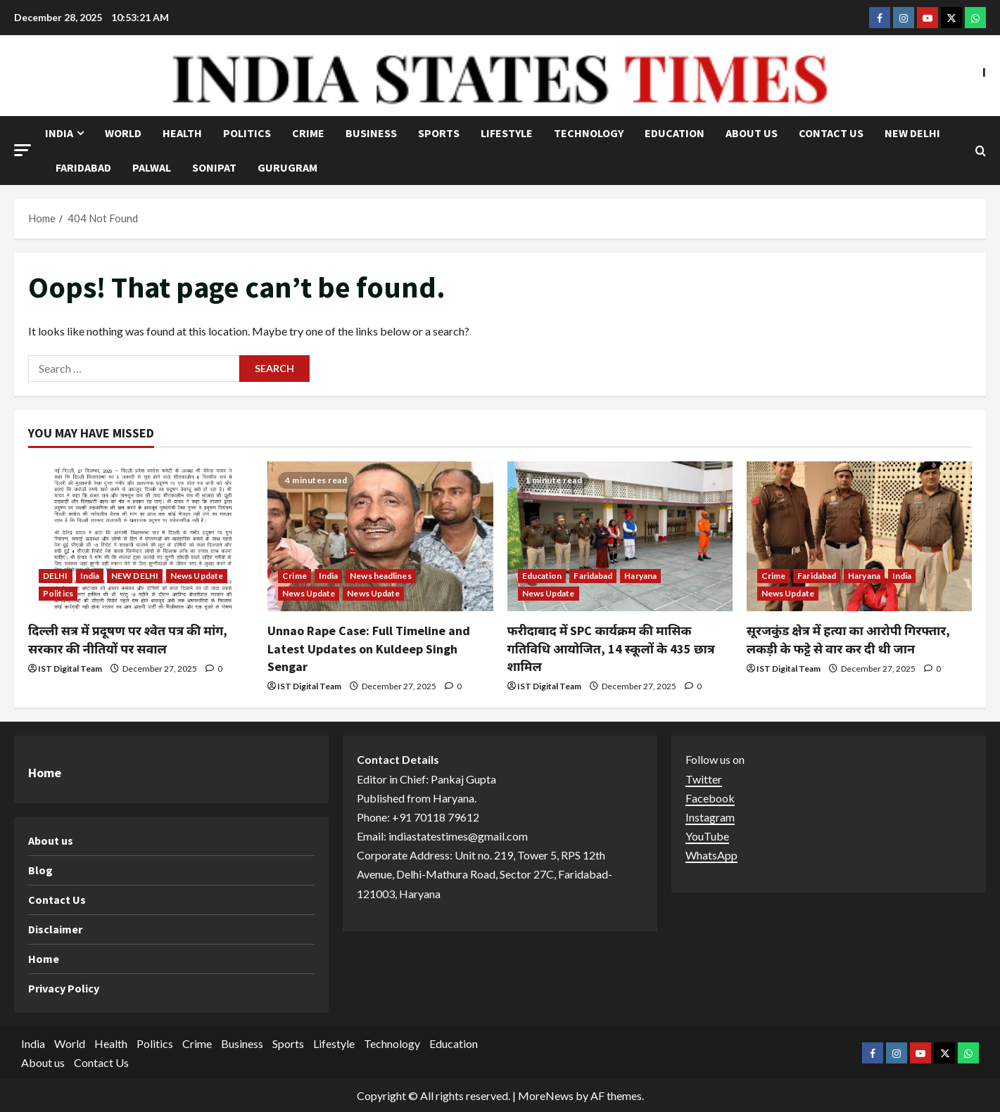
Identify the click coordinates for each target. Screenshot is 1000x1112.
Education (674, 133)
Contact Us (831, 133)
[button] (22, 150)
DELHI (55, 575)
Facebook (710, 798)
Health (182, 133)
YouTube (707, 836)
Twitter (703, 779)
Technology (589, 133)
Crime (308, 133)
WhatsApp (711, 855)
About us (752, 133)
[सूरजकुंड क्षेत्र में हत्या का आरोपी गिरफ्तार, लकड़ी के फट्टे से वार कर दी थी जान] (859, 536)
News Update (196, 575)
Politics (247, 133)
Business (371, 133)
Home (43, 959)
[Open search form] (980, 151)
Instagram (710, 817)
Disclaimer (55, 929)
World (123, 133)
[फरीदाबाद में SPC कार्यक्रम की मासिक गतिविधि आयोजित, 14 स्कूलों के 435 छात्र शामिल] (620, 536)
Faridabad (83, 167)
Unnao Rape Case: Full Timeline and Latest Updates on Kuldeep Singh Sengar (368, 648)
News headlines (380, 575)
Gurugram (287, 167)
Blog (40, 870)
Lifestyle (507, 133)
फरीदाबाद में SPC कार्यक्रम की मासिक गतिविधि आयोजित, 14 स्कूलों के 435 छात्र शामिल (611, 648)
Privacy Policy (63, 988)
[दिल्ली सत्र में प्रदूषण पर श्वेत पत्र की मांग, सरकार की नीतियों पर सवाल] (140, 536)
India (59, 133)
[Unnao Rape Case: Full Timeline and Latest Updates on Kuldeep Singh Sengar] (380, 536)
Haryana (640, 575)
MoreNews (546, 1095)
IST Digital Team (70, 668)
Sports (439, 133)
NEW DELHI (912, 133)
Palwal (151, 167)
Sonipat (214, 167)
